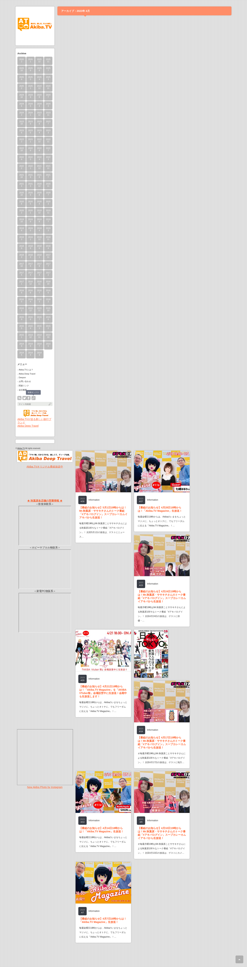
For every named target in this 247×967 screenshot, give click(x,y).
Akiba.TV (21, 448)
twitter (24, 398)
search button (33, 398)
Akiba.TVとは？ (26, 370)
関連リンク (24, 386)
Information (94, 500)
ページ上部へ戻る (239, 959)
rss (19, 398)
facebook (28, 398)
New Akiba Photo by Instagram (44, 787)
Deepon (22, 377)
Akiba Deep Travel (27, 374)
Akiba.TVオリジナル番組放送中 (45, 466)
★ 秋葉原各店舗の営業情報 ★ (44, 500)
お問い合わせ (25, 381)
